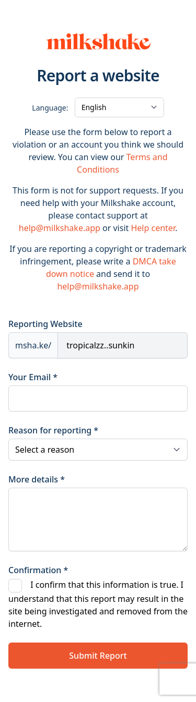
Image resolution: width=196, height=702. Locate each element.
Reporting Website (45, 324)
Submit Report (97, 655)
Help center (153, 228)
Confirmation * (38, 570)
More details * (36, 479)
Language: (50, 108)
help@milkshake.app (59, 228)
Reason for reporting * (53, 430)
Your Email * (32, 377)
